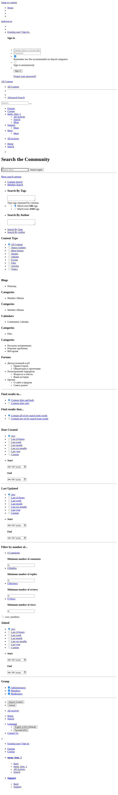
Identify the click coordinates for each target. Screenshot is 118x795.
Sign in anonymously (24, 65)
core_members (12, 620)
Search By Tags (15, 231)
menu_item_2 (14, 114)
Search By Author (16, 234)
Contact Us (12, 737)
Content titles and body (22, 402)
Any (13, 438)
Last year (15, 453)
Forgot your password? (25, 76)
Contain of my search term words (29, 417)
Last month (16, 447)
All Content (13, 86)
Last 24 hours (18, 441)
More (16, 122)
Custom (15, 456)
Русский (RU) (21, 734)
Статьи (11, 111)
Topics (14, 271)
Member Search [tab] (15, 184)
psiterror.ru (6, 21)
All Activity (19, 116)
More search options (11, 176)
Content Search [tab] (14, 182)
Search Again (36, 170)
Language (12, 728)
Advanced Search (16, 97)
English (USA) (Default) (25, 731)
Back (16, 768)
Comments (13, 556)
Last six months (19, 450)
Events (14, 261)
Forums (11, 108)
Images (14, 255)
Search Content (16, 706)
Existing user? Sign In (18, 32)
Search (17, 119)
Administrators (18, 692)
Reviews (12, 587)
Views (11, 602)
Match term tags (27, 207)
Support (11, 125)
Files (13, 264)
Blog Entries (17, 252)
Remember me (21, 59)
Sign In (18, 71)
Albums (15, 258)
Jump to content (9, 2)
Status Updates (18, 249)
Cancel (12, 709)
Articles (15, 268)
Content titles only (20, 405)
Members (15, 695)
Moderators (16, 698)
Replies (12, 571)
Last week (16, 444)
